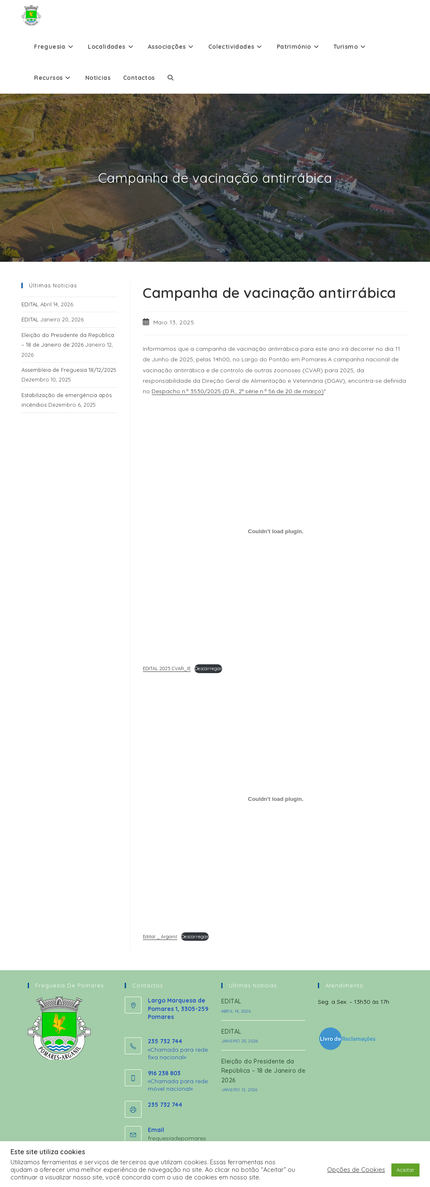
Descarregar (208, 668)
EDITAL (30, 304)
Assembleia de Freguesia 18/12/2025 (68, 369)
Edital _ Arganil (160, 937)
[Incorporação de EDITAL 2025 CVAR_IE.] (276, 531)
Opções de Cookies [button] (356, 1170)
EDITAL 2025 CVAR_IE (167, 668)
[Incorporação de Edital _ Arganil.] (276, 799)
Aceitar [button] (405, 1169)
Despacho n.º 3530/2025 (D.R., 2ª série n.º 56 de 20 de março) (238, 391)
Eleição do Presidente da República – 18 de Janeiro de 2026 (263, 1071)
